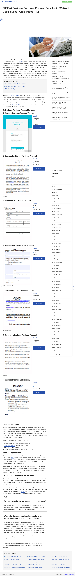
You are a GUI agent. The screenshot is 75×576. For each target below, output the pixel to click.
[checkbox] (2, 1)
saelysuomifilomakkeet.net (8, 285)
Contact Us (4, 574)
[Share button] (1, 19)
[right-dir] (74, 288)
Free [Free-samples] (67, 1)
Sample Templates (69, 574)
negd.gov (5, 196)
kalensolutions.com (7, 420)
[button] (73, 1)
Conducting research (9, 445)
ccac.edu (5, 375)
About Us (11, 574)
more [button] (5, 91)
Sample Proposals (20, 5)
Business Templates (11, 5)
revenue (23, 491)
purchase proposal (14, 95)
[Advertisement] (37, 25)
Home (4, 5)
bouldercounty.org (7, 330)
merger (12, 457)
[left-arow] (1, 288)
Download (39, 127)
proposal (19, 61)
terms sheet (15, 105)
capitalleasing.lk (6, 241)
